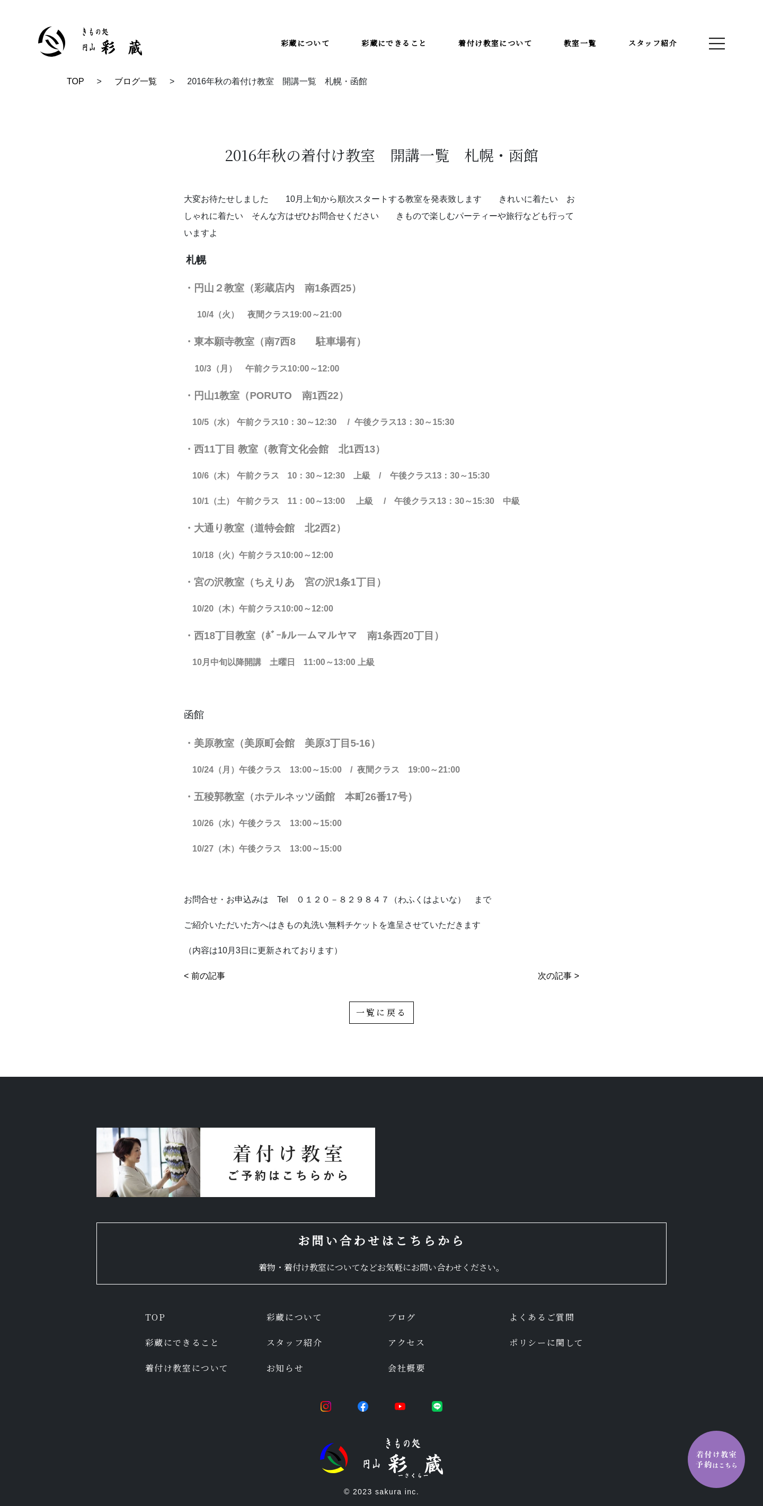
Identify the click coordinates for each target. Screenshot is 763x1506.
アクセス (406, 1342)
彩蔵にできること (394, 43)
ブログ (402, 1317)
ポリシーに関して (546, 1342)
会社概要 (406, 1368)
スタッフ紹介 (652, 43)
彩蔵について (305, 43)
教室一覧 (580, 43)
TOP (75, 81)
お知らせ (285, 1368)
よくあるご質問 (541, 1317)
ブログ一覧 (135, 81)
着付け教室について (495, 43)
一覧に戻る (381, 1012)
